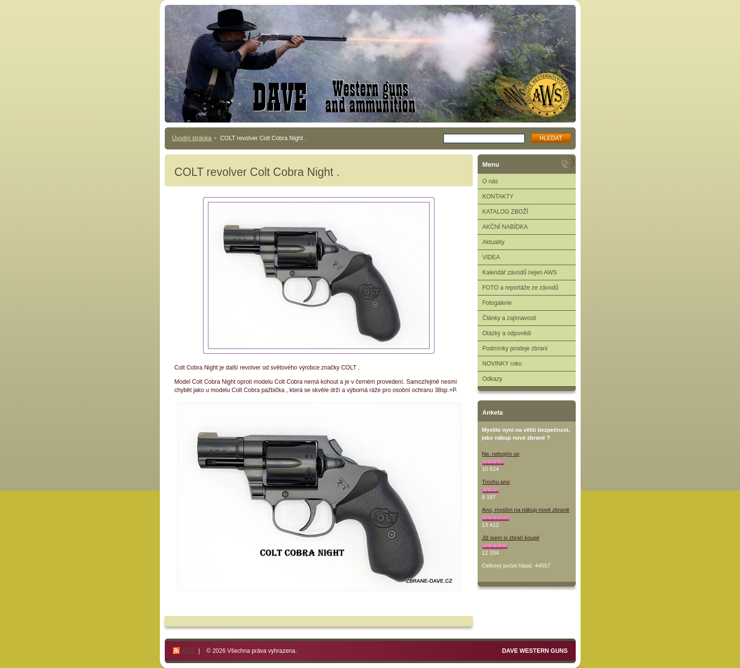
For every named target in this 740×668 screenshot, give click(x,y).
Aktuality (494, 242)
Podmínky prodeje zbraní (515, 348)
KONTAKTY (498, 196)
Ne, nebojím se (501, 454)
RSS (188, 650)
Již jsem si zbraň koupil (510, 538)
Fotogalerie (497, 302)
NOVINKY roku (502, 363)
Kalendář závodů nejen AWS (520, 272)
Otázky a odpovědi (507, 333)
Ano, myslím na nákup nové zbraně (526, 510)
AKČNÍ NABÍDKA (505, 226)
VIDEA (491, 257)
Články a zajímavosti (509, 318)
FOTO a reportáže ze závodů (521, 287)
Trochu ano (496, 482)
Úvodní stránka (192, 138)
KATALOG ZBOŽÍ (506, 211)
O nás (490, 181)
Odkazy (493, 378)
